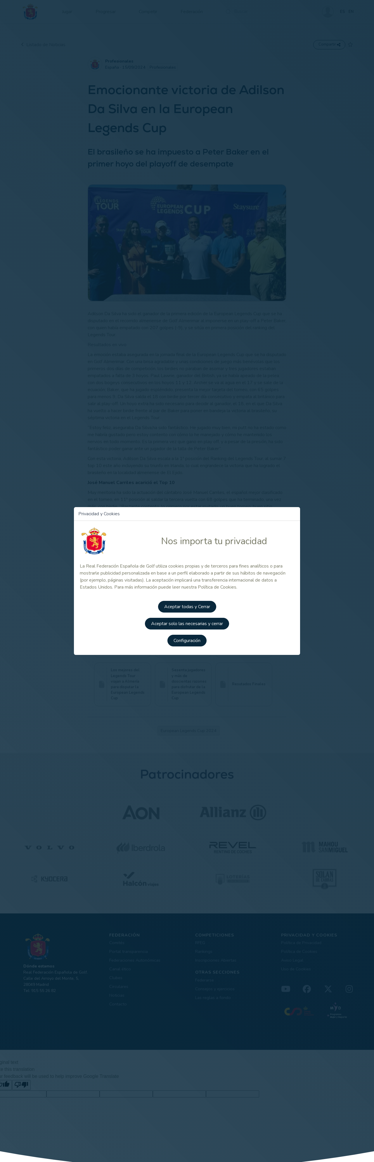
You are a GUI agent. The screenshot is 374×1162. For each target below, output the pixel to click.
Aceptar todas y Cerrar (187, 607)
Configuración (187, 640)
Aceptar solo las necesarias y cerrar (187, 624)
